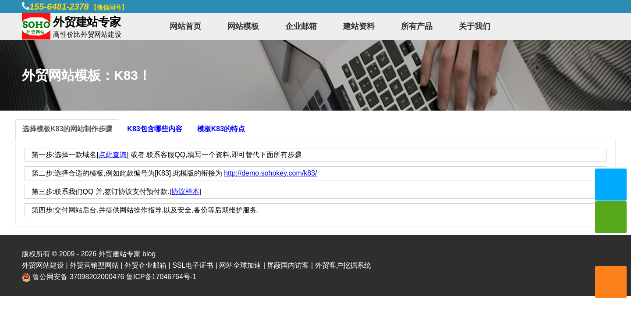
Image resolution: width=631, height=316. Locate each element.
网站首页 (185, 26)
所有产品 (416, 26)
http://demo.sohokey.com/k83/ (270, 173)
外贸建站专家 (120, 254)
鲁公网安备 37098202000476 (78, 276)
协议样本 (185, 191)
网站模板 (243, 26)
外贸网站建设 (43, 265)
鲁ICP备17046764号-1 (161, 276)
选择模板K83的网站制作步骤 (67, 129)
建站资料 (359, 26)
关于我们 (474, 26)
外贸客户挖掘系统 (343, 265)
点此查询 (113, 154)
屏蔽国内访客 (288, 265)
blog (149, 254)
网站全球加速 (240, 265)
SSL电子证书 (192, 265)
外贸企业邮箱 (145, 265)
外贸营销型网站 (94, 265)
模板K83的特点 (221, 129)
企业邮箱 (301, 26)
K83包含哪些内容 (154, 129)
